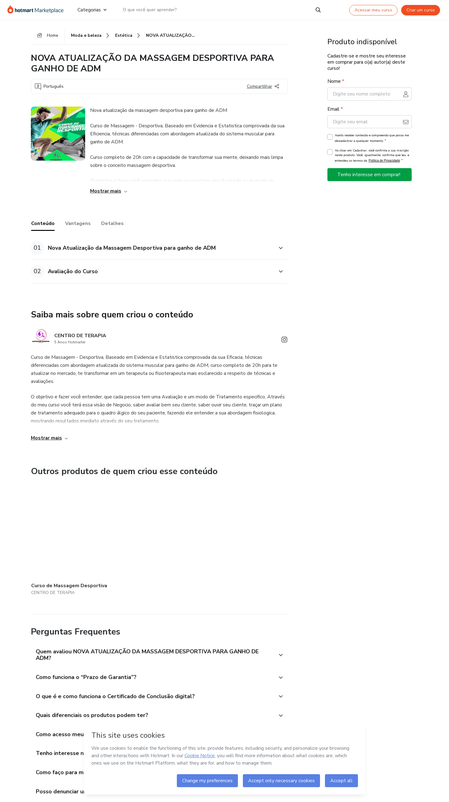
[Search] (318, 9)
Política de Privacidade (384, 161)
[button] (152, 248)
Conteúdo (43, 223)
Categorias (91, 9)
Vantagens (78, 223)
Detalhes (112, 223)
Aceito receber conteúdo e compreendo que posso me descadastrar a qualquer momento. (372, 138)
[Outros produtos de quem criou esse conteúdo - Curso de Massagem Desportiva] (65, 533)
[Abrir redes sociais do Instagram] (284, 341)
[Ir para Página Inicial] (37, 10)
